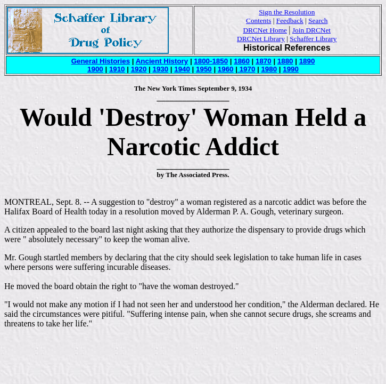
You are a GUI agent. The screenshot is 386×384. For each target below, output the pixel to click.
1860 (242, 61)
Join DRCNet (311, 30)
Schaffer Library (313, 39)
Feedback (289, 21)
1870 (264, 61)
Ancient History (162, 61)
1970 (246, 69)
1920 (139, 69)
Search (317, 21)
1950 (204, 69)
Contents (258, 21)
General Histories (100, 61)
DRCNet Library (261, 39)
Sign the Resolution (287, 12)
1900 (95, 69)
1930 (160, 69)
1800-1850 (211, 61)
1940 (182, 69)
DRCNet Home (265, 30)
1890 (307, 61)
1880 (285, 61)
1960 (226, 69)
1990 (291, 69)
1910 (117, 69)
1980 (269, 69)
